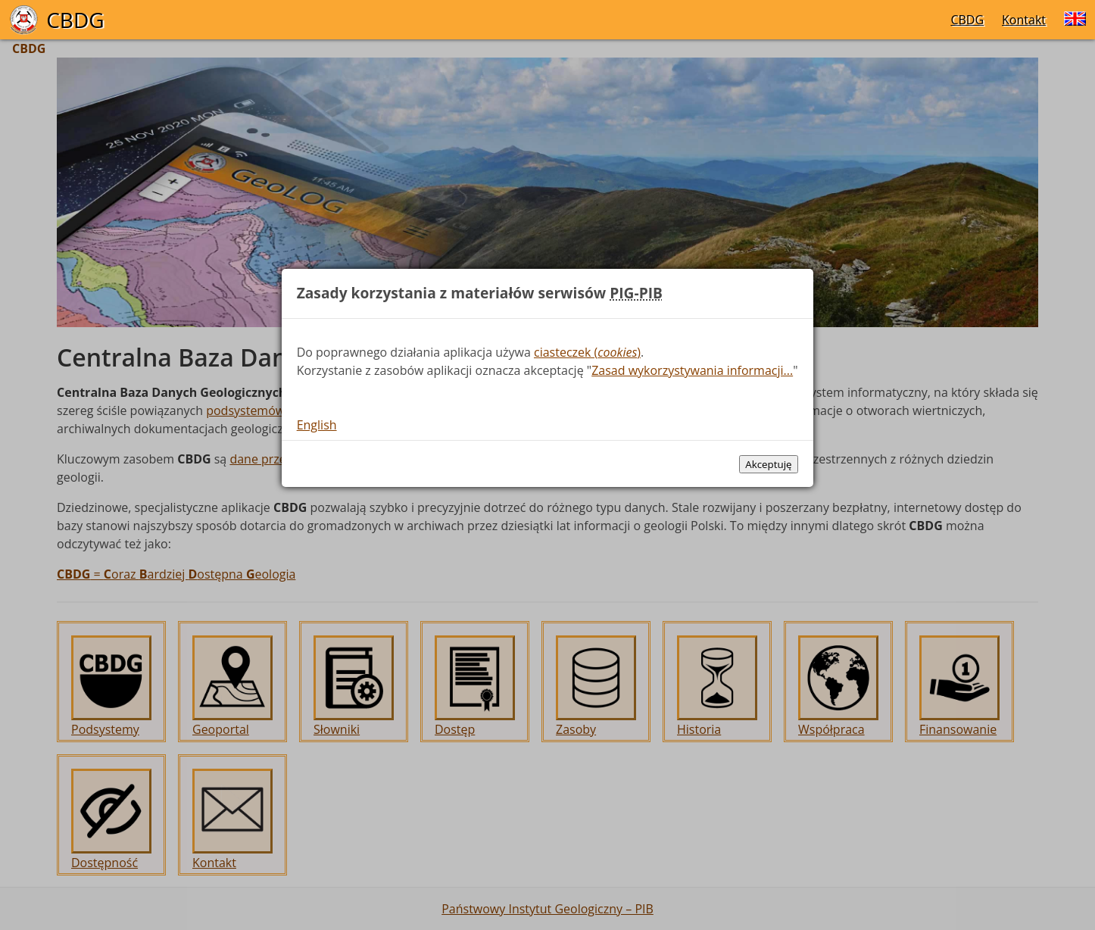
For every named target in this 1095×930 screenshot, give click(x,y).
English (317, 425)
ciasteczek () (587, 352)
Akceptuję (768, 464)
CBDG (967, 19)
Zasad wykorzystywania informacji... (692, 370)
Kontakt (1024, 19)
